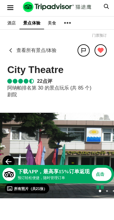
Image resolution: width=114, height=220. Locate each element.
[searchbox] (105, 6)
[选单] (10, 7)
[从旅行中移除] (101, 50)
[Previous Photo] (8, 162)
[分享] (84, 50)
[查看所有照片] (27, 188)
